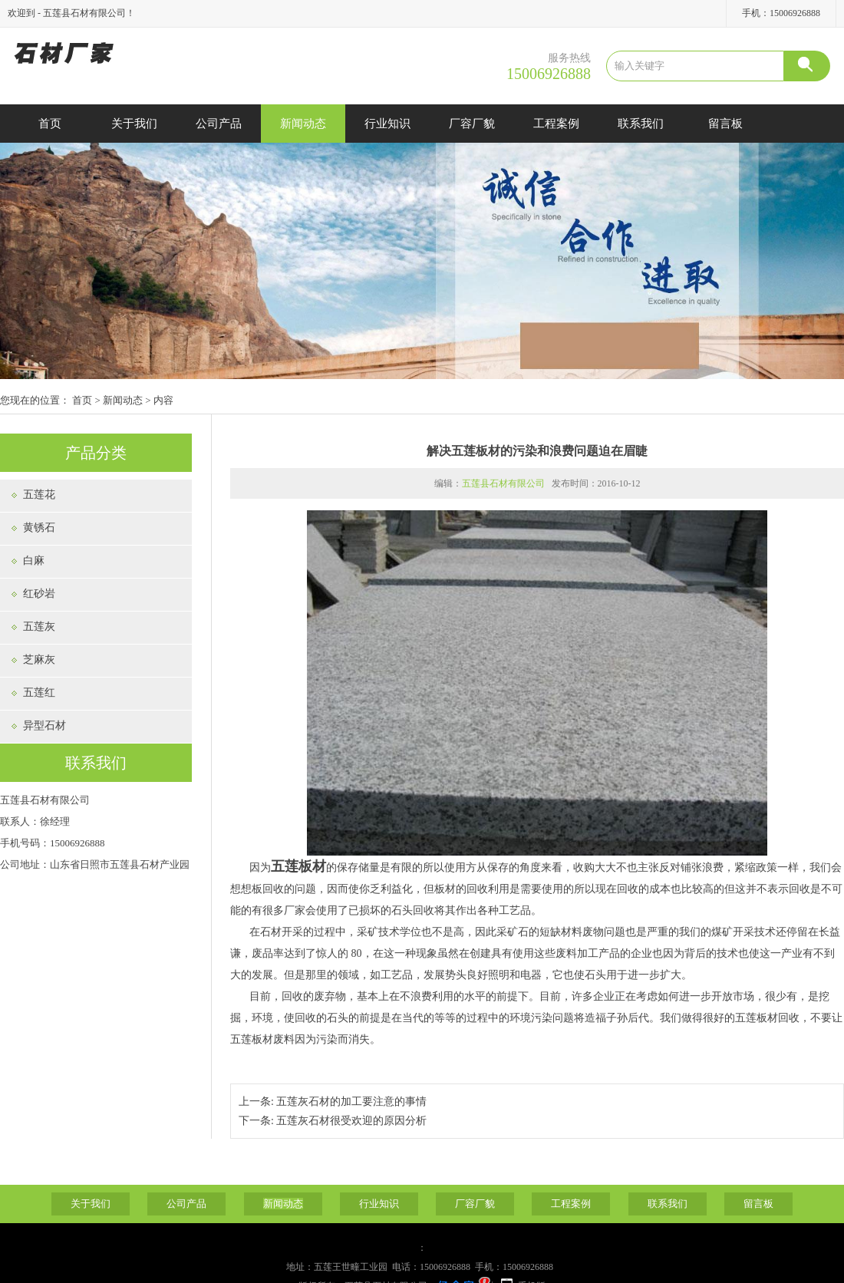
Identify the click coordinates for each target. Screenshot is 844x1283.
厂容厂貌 (472, 123)
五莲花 (39, 494)
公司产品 (219, 123)
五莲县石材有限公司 (503, 483)
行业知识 (387, 123)
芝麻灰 (39, 659)
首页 (49, 123)
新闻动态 (303, 123)
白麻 (34, 560)
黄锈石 (39, 527)
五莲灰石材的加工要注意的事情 (351, 1101)
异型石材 (44, 725)
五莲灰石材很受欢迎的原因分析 (351, 1120)
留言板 (725, 123)
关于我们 (134, 123)
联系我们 (641, 123)
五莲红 (39, 692)
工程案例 (556, 123)
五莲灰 (39, 626)
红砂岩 (39, 593)
